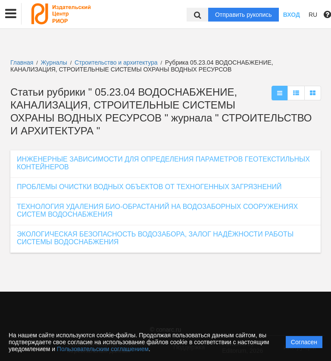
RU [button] (313, 14)
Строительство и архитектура (117, 62)
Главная (21, 62)
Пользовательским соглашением (103, 348)
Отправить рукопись (243, 14)
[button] (11, 14)
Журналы (54, 62)
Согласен (304, 342)
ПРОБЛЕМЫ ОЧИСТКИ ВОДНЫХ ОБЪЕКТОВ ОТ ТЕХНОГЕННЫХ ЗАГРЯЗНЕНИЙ (149, 186)
